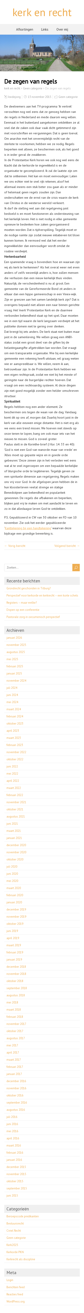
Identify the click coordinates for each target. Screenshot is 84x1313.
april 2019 (12, 938)
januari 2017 (14, 1074)
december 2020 (16, 845)
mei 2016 (12, 1131)
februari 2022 (14, 795)
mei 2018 (12, 1002)
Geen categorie (68, 97)
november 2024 (16, 681)
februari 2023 (14, 745)
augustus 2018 (15, 995)
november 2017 (16, 1024)
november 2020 (16, 852)
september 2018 (16, 988)
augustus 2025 (15, 652)
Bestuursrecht (15, 1223)
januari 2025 (14, 673)
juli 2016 (11, 1117)
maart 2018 (13, 1010)
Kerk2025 (12, 1245)
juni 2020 (12, 874)
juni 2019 (12, 931)
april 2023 (12, 731)
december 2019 (16, 909)
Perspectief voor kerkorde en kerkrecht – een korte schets (42, 595)
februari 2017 (14, 1067)
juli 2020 (11, 866)
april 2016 (12, 1138)
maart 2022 (13, 788)
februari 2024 (14, 716)
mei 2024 (12, 702)
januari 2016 (14, 1160)
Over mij (62, 29)
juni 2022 (12, 766)
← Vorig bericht (14, 546)
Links (44, 29)
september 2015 (16, 1188)
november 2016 (16, 1088)
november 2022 (16, 752)
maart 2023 (13, 738)
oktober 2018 (14, 981)
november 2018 (16, 974)
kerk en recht (42, 12)
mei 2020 (12, 881)
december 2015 (16, 1167)
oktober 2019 (14, 924)
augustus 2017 (15, 1038)
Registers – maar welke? (21, 603)
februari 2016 (14, 1153)
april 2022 (12, 781)
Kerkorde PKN (15, 1252)
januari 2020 (14, 902)
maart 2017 (13, 1060)
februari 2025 (14, 666)
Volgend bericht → (67, 546)
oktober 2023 (14, 723)
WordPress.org (15, 1301)
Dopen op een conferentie (22, 610)
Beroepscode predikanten (22, 1216)
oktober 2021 (14, 809)
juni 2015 (12, 1195)
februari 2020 (14, 895)
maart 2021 (13, 831)
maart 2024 (13, 709)
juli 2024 (11, 688)
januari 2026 (14, 638)
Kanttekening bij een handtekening (28, 528)
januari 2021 (14, 838)
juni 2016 (12, 1124)
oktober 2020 (14, 859)
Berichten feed (15, 1287)
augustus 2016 (15, 1110)
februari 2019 (14, 952)
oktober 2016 (14, 1095)
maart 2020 (13, 888)
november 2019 (16, 917)
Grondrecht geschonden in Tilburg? (28, 588)
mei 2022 (12, 774)
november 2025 (16, 645)
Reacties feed (14, 1294)
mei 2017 (12, 1045)
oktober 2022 (14, 759)
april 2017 (12, 1052)
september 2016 (16, 1102)
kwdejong (14, 97)
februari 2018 (14, 1017)
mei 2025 (12, 659)
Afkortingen (24, 29)
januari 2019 (14, 959)
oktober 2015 (14, 1181)
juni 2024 (12, 695)
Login (9, 1280)
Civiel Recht (13, 1231)
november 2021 (16, 802)
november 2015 (16, 1174)
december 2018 (16, 967)
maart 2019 (13, 945)
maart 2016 (13, 1145)
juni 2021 (12, 824)
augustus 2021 (15, 816)
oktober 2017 (14, 1031)
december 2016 (16, 1081)
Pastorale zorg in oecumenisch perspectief (33, 617)
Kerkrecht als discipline (20, 1259)
